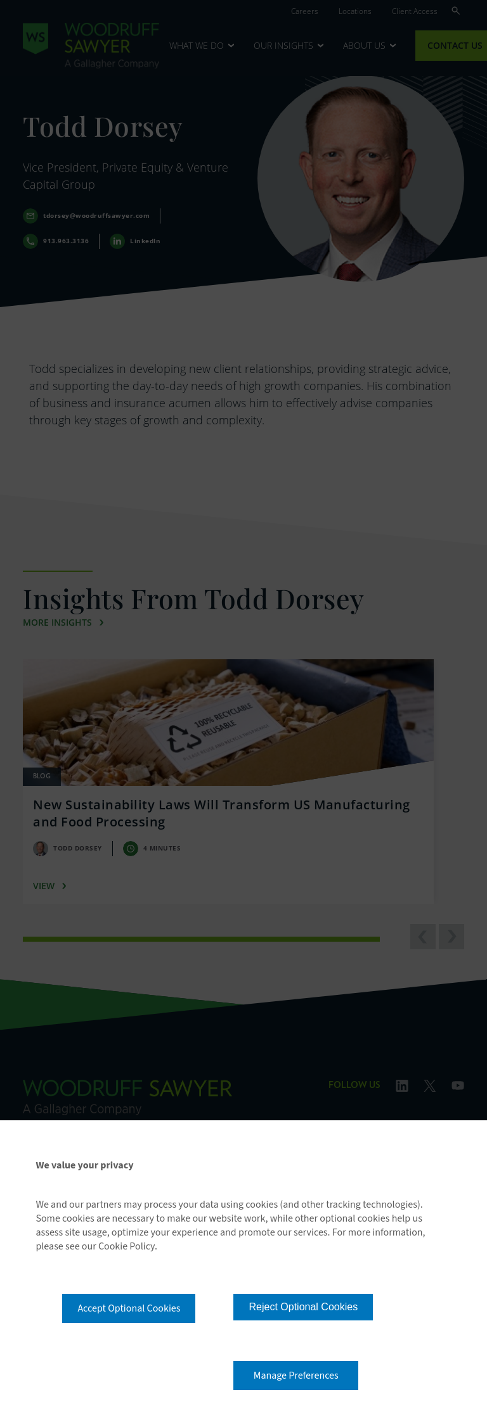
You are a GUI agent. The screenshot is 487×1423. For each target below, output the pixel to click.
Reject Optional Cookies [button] (303, 1306)
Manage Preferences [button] (296, 1375)
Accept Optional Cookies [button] (128, 1308)
